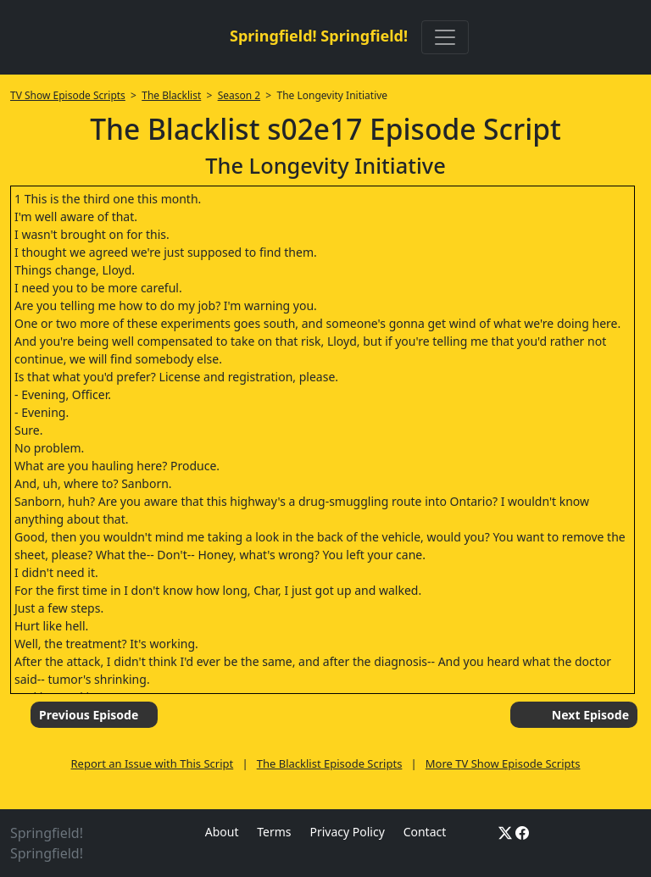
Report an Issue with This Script (152, 763)
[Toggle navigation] (445, 37)
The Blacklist (171, 95)
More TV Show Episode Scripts (503, 763)
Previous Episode (88, 715)
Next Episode (590, 715)
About (222, 832)
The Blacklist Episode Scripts (330, 763)
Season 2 (239, 95)
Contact (425, 832)
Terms (274, 832)
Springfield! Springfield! (319, 35)
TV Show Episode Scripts (67, 95)
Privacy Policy (346, 832)
